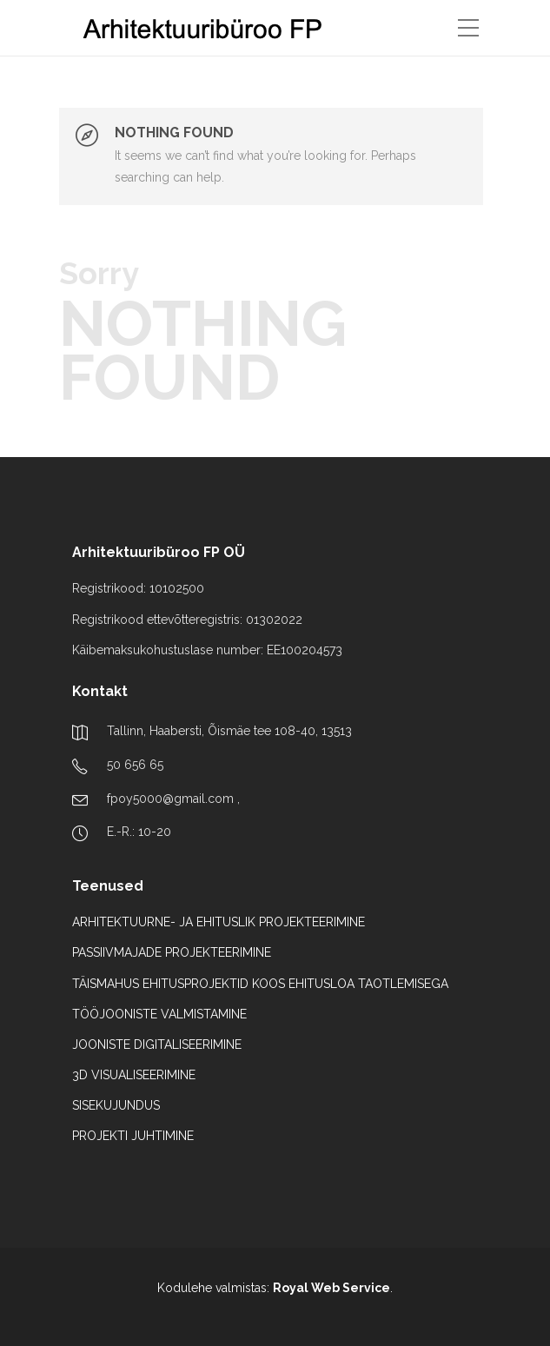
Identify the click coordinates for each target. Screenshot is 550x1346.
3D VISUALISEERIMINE (133, 1075)
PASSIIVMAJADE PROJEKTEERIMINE (171, 952)
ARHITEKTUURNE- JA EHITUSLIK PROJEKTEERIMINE (218, 922)
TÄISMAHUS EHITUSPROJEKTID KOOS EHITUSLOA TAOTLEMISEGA (260, 984)
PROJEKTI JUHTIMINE (133, 1136)
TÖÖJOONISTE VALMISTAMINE (159, 1014)
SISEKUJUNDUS (116, 1105)
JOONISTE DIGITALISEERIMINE (157, 1044)
